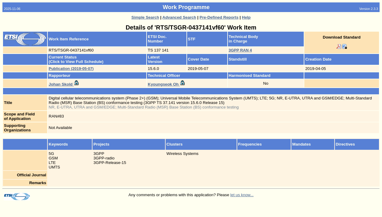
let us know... (242, 195)
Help (246, 17)
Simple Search (145, 17)
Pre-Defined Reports (218, 17)
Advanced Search (179, 17)
